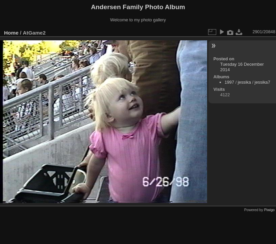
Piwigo (269, 210)
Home (11, 33)
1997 (229, 82)
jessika (244, 82)
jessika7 (262, 82)
